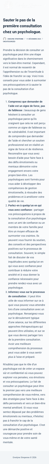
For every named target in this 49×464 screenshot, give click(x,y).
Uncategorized (9, 41)
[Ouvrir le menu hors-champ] (45, 5)
